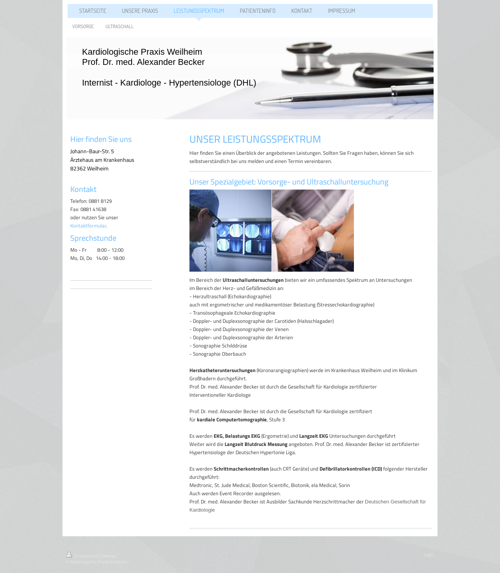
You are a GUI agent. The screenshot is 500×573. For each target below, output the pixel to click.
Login (429, 555)
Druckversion (82, 556)
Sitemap (108, 556)
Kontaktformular (88, 225)
